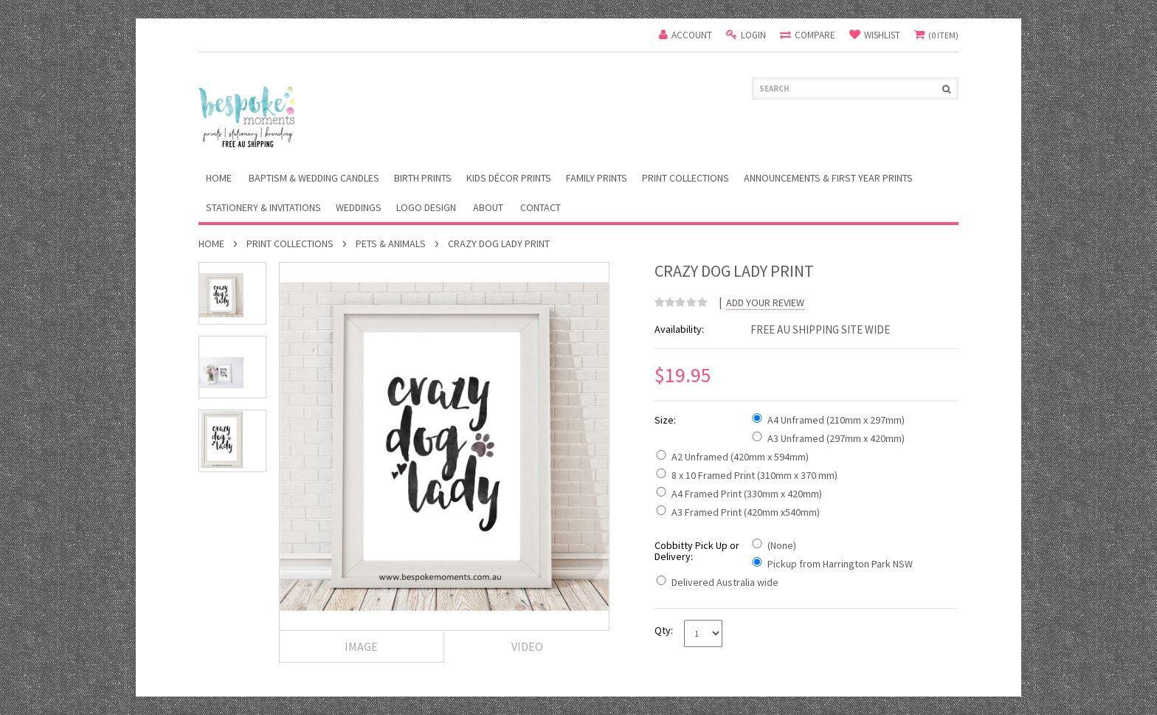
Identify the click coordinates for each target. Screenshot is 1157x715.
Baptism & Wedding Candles (314, 177)
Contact (540, 207)
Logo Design (426, 207)
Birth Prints (423, 177)
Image (361, 646)
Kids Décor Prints (508, 177)
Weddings (358, 207)
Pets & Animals (391, 243)
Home (211, 243)
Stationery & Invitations (263, 207)
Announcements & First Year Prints (828, 177)
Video (527, 646)
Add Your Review (765, 303)
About (488, 207)
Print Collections (685, 177)
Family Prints (596, 177)
